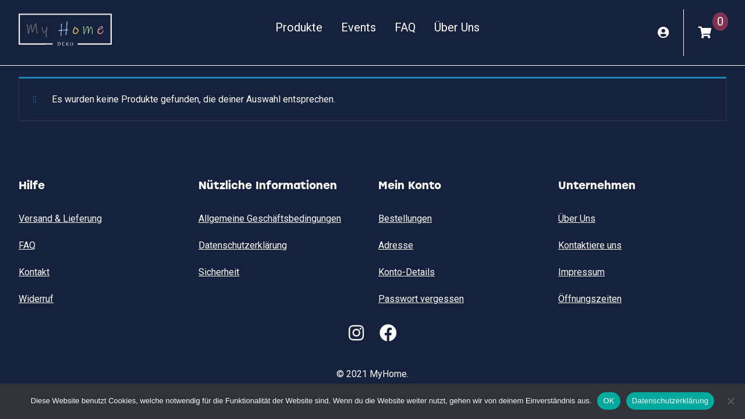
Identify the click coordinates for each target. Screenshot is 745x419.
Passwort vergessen (421, 298)
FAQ (405, 27)
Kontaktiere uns (590, 245)
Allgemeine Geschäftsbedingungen (269, 218)
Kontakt (34, 272)
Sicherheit (218, 272)
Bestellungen (405, 218)
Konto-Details (406, 272)
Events (358, 27)
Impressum (581, 272)
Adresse (395, 245)
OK (608, 400)
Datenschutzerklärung (242, 245)
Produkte (298, 27)
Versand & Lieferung (60, 218)
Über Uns (457, 27)
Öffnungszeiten (590, 298)
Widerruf (36, 298)
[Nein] (730, 401)
